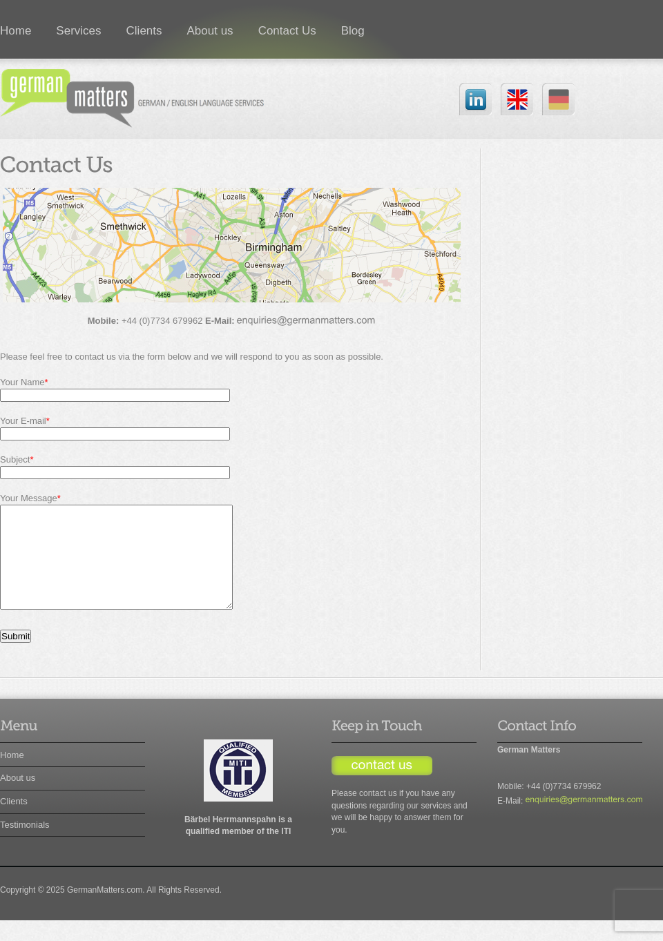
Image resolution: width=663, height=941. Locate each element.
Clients (144, 30)
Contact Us (287, 30)
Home (12, 775)
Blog (353, 30)
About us (210, 30)
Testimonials (25, 845)
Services (78, 30)
